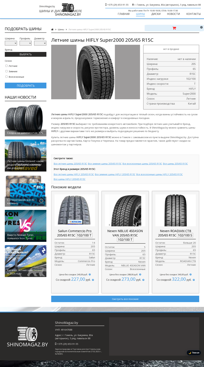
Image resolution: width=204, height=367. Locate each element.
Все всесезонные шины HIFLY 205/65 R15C (169, 180)
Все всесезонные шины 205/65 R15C (150, 166)
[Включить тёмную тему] (194, 352)
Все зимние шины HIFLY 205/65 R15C (120, 180)
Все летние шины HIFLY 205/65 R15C (75, 180)
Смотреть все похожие (125, 304)
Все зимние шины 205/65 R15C (109, 166)
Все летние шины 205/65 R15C (71, 166)
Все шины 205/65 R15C (67, 170)
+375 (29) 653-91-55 (117, 4)
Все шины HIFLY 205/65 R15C (71, 185)
